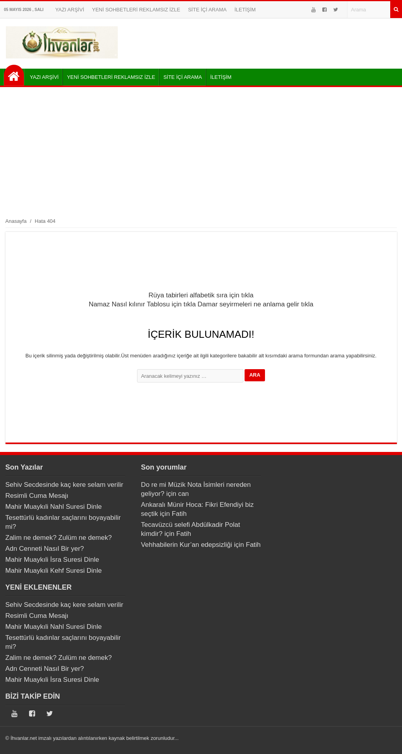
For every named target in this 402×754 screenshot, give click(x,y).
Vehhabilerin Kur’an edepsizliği (186, 544)
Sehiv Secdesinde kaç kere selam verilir (64, 484)
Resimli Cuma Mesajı (37, 495)
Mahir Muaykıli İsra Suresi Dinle (52, 559)
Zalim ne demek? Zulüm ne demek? (58, 537)
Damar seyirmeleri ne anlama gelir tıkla (255, 304)
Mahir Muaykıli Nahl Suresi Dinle (53, 506)
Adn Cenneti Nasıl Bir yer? (44, 548)
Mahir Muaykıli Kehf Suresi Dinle (53, 570)
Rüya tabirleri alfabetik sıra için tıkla (200, 295)
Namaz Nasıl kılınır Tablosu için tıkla (142, 304)
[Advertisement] (201, 152)
